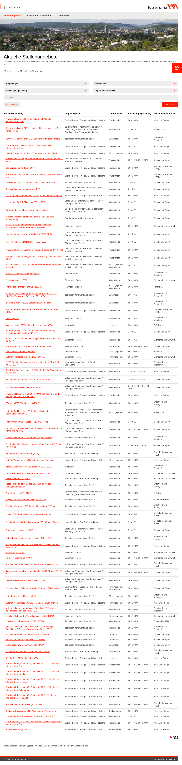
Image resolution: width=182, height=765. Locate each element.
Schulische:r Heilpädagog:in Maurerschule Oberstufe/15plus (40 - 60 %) (33, 445)
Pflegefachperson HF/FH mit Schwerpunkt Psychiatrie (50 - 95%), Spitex (32, 546)
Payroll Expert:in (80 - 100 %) (19, 493)
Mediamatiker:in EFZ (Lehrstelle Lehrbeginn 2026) (28, 325)
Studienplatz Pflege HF (16, 729)
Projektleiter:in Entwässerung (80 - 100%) (24, 621)
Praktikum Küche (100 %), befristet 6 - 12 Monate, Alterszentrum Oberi (28, 120)
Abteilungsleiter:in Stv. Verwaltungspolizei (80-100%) (29, 616)
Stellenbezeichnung (13, 113)
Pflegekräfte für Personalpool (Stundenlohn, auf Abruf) (30, 716)
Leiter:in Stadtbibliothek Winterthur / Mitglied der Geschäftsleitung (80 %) (27, 412)
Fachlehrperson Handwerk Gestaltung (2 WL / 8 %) (28, 234)
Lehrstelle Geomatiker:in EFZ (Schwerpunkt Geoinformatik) (32, 139)
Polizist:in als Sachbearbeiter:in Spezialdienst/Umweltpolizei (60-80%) (33, 339)
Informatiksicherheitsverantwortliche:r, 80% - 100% (28, 467)
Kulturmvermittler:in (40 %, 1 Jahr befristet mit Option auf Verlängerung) (31, 129)
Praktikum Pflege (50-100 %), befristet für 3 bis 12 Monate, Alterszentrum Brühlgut (32, 672)
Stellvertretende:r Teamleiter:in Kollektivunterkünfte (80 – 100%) (31, 310)
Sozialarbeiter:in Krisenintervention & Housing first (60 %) (31, 564)
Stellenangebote (12, 15)
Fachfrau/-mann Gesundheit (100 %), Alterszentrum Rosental (33, 195)
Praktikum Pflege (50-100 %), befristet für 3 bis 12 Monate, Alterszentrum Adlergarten (32, 688)
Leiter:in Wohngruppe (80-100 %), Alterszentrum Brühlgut (31, 603)
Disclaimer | (158, 759)
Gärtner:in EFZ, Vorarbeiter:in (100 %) (22, 403)
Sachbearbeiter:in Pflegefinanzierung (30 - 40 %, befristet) (32, 522)
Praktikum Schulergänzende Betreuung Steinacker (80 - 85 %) (34, 250)
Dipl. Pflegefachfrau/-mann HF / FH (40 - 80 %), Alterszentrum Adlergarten (34, 371)
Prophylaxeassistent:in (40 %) (19, 530)
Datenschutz (64, 15)
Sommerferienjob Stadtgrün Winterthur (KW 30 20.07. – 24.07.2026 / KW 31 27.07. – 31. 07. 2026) (31, 294)
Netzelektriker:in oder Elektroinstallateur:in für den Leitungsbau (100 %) (28, 485)
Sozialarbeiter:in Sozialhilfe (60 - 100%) (23, 704)
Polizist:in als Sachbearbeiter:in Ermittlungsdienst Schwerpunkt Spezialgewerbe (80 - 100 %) (28, 226)
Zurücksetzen (13, 105)
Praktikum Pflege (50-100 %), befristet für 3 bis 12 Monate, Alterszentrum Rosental (32, 680)
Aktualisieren (171, 105)
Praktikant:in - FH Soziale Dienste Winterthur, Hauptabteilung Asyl (33, 175)
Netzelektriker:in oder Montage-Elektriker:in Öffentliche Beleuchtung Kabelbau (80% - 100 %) (30, 609)
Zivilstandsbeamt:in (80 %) (17, 478)
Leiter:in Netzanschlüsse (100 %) (20, 596)
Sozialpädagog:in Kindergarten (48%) (22, 189)
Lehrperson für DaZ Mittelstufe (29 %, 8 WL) (25, 202)
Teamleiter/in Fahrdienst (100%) (20, 352)
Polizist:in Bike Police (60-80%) (19, 558)
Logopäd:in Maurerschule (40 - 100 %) (23, 387)
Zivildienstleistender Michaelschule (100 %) (25, 580)
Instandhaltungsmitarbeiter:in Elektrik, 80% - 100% (28, 538)
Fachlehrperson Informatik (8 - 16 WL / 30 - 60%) (28, 379)
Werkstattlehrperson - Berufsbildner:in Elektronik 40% (30, 182)
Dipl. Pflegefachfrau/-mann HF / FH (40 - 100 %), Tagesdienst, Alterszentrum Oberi (34, 722)
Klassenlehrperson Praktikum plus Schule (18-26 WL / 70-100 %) (33, 572)
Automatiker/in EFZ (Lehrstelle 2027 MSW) (25, 645)
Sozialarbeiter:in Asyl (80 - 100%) (20, 168)
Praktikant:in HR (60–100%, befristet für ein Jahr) (28, 346)
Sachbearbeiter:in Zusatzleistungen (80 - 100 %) (27, 651)
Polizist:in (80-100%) (15, 553)
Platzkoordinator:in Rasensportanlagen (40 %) (26, 210)
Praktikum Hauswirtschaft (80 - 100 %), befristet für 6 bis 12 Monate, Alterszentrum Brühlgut (32, 395)
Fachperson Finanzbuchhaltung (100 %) (23, 287)
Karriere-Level (115, 113)
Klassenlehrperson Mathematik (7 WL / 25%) (26, 242)
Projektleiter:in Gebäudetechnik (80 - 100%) (25, 500)
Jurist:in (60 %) (12, 319)
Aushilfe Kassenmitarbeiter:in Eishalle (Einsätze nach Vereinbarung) (30, 218)
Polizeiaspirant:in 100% (16, 280)
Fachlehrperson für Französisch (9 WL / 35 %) (26, 422)
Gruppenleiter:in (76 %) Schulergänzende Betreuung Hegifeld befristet (33, 265)
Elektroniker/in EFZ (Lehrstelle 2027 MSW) (25, 640)
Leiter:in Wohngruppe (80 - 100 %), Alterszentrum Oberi (31, 153)
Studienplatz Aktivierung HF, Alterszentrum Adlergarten (30, 711)
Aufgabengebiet (72, 113)
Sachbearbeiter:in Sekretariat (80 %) (22, 453)
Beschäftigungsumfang (139, 113)
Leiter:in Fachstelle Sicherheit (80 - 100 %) (25, 357)
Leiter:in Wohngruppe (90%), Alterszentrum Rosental (29, 460)
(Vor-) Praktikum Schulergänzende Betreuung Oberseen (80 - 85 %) (33, 257)
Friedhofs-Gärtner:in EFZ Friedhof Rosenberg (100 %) (30, 506)
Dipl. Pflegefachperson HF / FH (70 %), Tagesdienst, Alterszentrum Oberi (29, 146)
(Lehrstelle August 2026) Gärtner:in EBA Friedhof (28, 303)
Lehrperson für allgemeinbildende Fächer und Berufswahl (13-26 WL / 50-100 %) (33, 429)
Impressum (169, 759)
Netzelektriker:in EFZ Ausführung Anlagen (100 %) (28, 438)
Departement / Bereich (165, 113)
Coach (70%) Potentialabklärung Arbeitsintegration (28, 514)
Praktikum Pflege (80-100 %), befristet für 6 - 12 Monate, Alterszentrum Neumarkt (31, 696)
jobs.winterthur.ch (13, 7)
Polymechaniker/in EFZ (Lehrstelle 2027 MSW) (27, 634)
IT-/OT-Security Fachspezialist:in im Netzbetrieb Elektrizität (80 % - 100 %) (32, 363)
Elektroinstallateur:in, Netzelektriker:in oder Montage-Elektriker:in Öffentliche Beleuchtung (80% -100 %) (29, 627)
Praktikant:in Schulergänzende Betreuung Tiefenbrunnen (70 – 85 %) (34, 160)
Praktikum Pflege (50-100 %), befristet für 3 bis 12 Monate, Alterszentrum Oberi (32, 664)
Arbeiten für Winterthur (39, 15)
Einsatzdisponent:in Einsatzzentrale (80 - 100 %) (27, 473)
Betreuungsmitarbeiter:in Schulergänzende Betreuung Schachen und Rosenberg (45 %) (30, 331)
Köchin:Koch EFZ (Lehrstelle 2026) (21, 658)
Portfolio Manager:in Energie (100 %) (22, 274)
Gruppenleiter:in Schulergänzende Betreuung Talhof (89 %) (32, 588)
